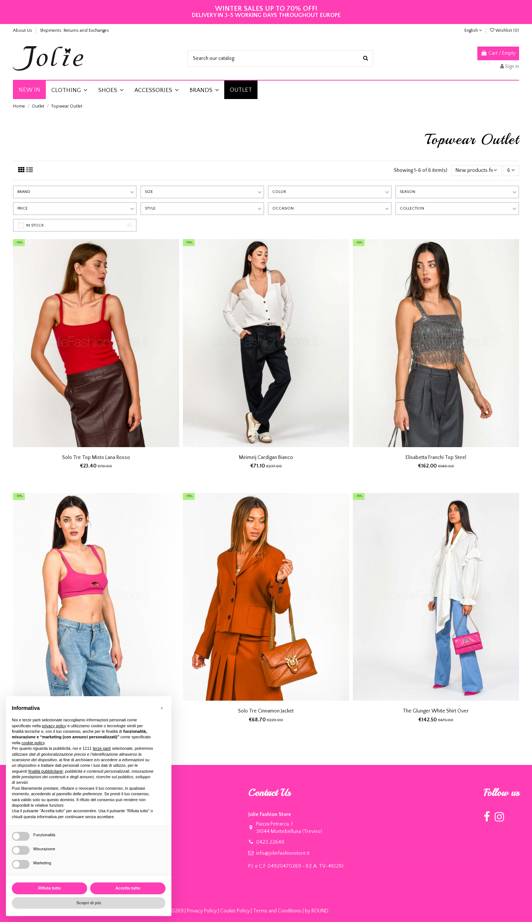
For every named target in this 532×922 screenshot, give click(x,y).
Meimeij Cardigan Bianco (266, 457)
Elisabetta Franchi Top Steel (436, 457)
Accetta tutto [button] (127, 888)
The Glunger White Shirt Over (436, 711)
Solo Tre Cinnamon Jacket (266, 711)
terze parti (102, 748)
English (473, 30)
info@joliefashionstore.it (283, 853)
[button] (69, 90)
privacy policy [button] (54, 726)
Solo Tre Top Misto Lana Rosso (96, 457)
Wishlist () (504, 30)
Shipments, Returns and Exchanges (74, 30)
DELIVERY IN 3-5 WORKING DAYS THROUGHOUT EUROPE (266, 12)
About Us (23, 30)
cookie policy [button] (32, 743)
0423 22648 (270, 842)
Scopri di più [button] (88, 903)
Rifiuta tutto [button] (49, 888)
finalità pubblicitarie (45, 771)
